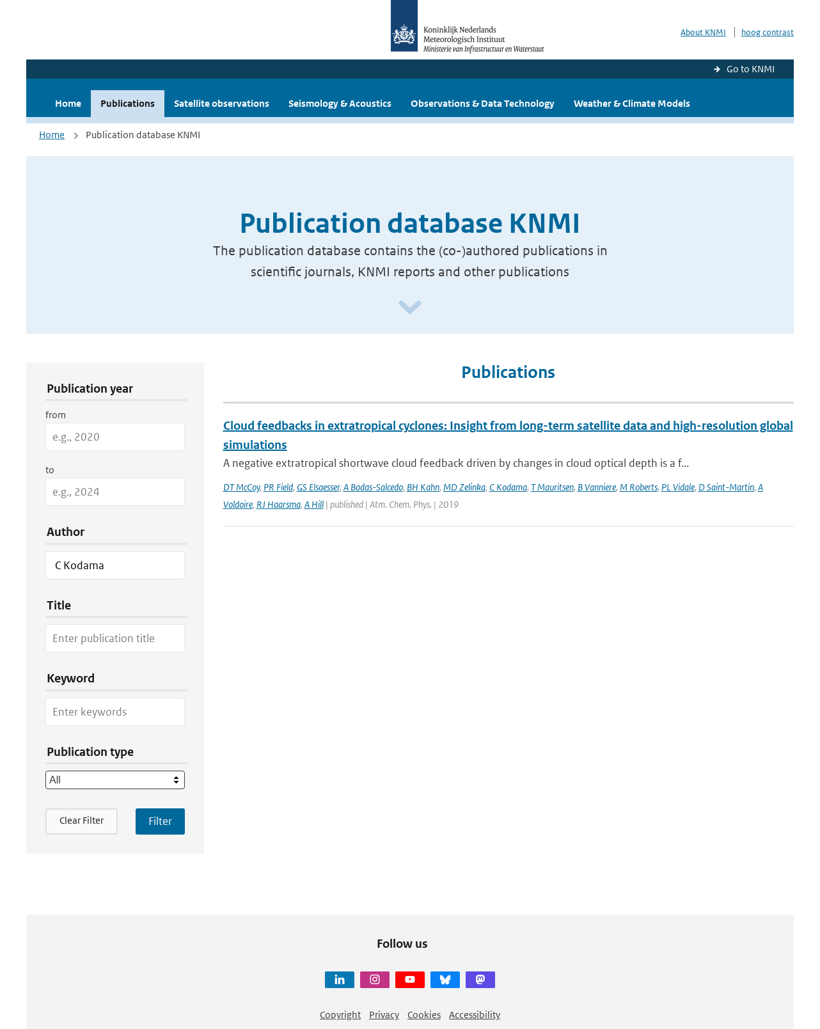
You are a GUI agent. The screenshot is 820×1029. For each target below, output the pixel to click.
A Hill (314, 504)
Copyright (340, 1015)
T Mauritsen (552, 487)
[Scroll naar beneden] (410, 308)
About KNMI (703, 32)
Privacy (384, 1015)
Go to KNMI (751, 69)
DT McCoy (241, 487)
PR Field (278, 487)
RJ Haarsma (278, 504)
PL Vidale (678, 487)
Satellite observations (221, 103)
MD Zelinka (464, 487)
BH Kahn (423, 487)
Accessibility (474, 1015)
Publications (127, 103)
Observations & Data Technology (483, 103)
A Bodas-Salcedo (373, 487)
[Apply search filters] (160, 821)
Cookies (424, 1015)
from (55, 415)
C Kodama (508, 487)
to (49, 470)
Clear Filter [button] (81, 820)
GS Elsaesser (318, 487)
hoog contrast (767, 32)
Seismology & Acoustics (339, 103)
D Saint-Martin (726, 487)
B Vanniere (597, 487)
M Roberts (639, 487)
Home (68, 103)
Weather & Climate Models (632, 103)
